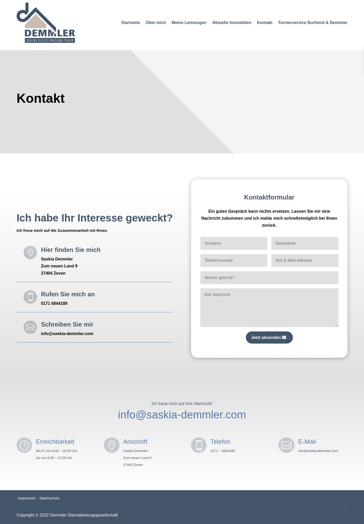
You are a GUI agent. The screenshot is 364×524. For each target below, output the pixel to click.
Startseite (130, 22)
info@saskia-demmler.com (182, 415)
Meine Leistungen (189, 22)
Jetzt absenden (266, 337)
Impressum (27, 498)
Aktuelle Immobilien (231, 22)
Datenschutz (50, 498)
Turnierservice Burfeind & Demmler (312, 22)
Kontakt (264, 22)
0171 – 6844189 (222, 451)
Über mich (156, 22)
